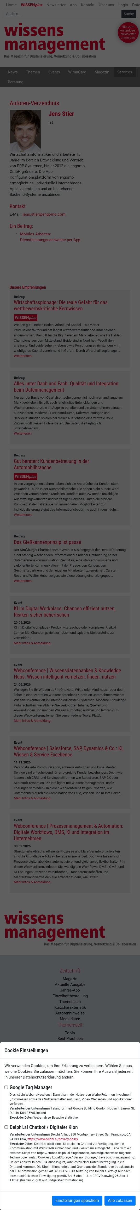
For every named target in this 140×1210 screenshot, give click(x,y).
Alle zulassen (120, 1200)
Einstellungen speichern (77, 1200)
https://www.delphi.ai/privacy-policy (52, 1139)
